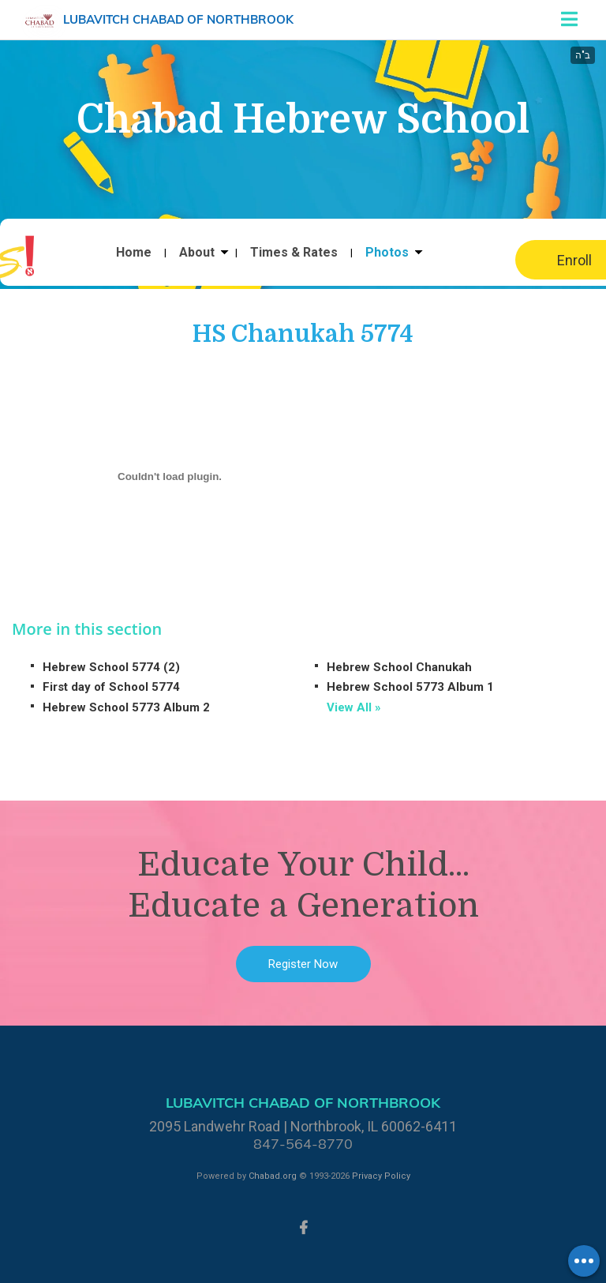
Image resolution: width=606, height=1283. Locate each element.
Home (134, 252)
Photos (387, 252)
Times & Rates (294, 252)
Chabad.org (273, 1176)
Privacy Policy (381, 1176)
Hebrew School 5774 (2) (111, 667)
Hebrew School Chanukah (399, 667)
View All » (354, 707)
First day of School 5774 (111, 687)
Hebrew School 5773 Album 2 (126, 707)
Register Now (303, 964)
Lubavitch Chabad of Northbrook (178, 19)
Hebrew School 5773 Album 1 (410, 687)
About (197, 252)
